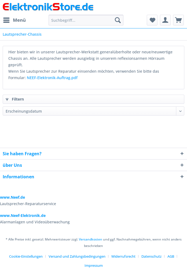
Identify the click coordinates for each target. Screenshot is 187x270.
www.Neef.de (12, 197)
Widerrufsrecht (123, 256)
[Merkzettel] (152, 20)
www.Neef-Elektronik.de (23, 215)
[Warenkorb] (178, 20)
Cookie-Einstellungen (26, 256)
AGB (170, 256)
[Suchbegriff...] (86, 20)
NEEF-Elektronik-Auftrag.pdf (52, 77)
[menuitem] (14, 20)
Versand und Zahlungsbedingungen (77, 256)
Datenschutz (151, 256)
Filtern (15, 99)
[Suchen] (117, 20)
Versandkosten (90, 239)
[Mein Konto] (165, 20)
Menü (14, 19)
